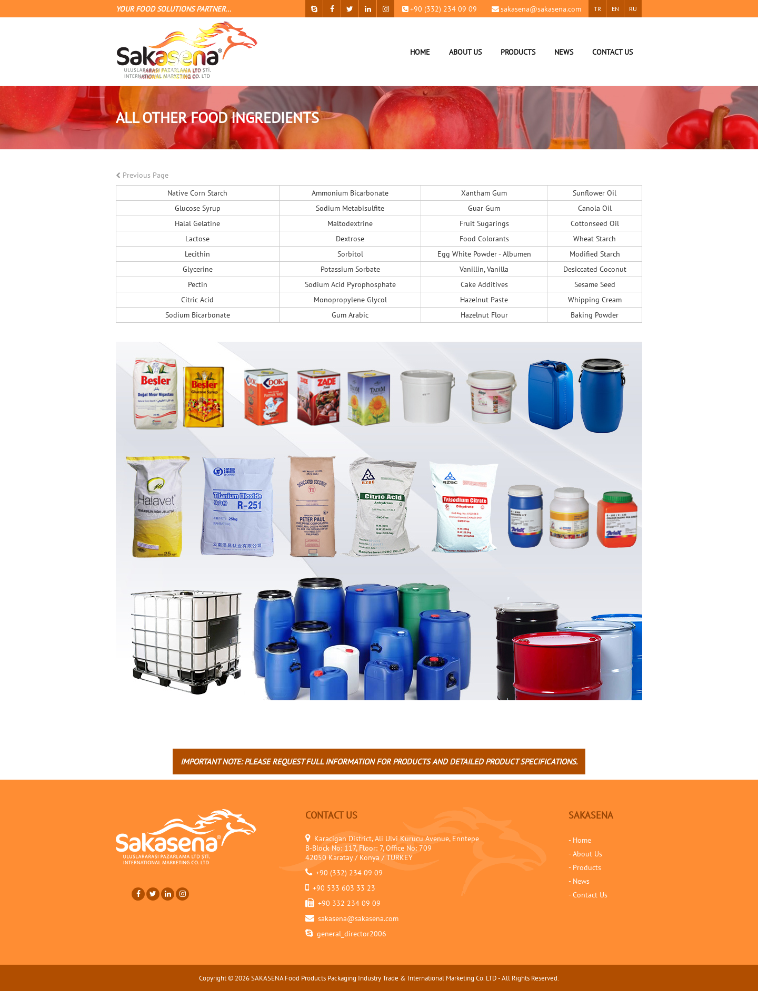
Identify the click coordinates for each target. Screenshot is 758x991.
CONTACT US (612, 52)
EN (615, 9)
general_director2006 (351, 933)
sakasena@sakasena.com (541, 9)
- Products (584, 867)
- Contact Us (587, 895)
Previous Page (142, 175)
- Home (579, 840)
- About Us (585, 854)
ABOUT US (465, 52)
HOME (420, 52)
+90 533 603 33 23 (344, 888)
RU (633, 9)
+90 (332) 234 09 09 (443, 9)
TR (597, 9)
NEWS (563, 52)
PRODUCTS (518, 52)
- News (579, 881)
